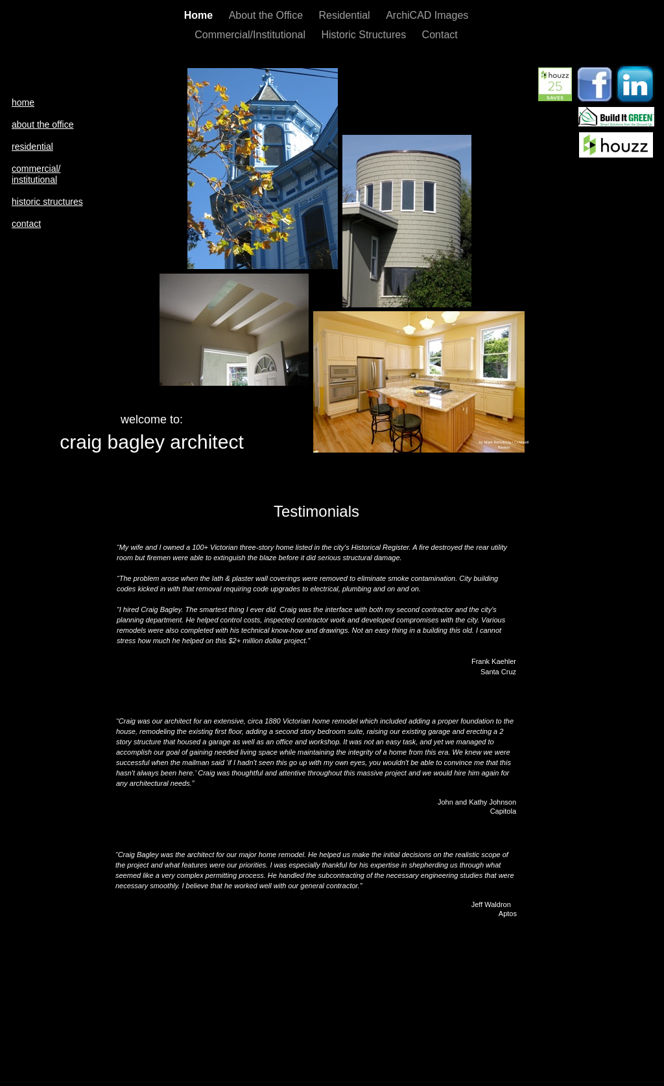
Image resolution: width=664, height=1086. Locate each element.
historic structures (47, 201)
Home (200, 15)
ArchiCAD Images (427, 15)
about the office (42, 124)
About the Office (267, 15)
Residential (346, 15)
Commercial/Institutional (251, 34)
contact (26, 223)
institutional (34, 179)
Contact (440, 34)
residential (32, 146)
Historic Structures (365, 34)
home (23, 102)
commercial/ (36, 168)
